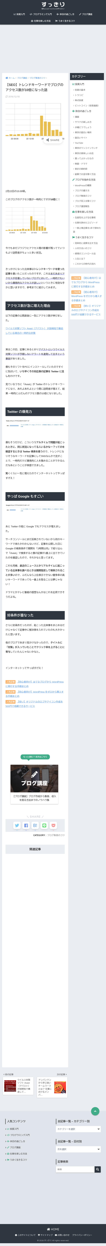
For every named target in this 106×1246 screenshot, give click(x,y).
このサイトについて (25, 1238)
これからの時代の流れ (85, 264)
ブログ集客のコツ (56, 837)
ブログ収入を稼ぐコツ (85, 201)
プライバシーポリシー (82, 1238)
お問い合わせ (62, 1238)
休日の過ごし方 (65, 14)
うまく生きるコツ (65, 21)
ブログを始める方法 (84, 180)
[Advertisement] (53, 48)
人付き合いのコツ (83, 249)
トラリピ (79, 95)
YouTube (79, 143)
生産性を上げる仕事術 (85, 218)
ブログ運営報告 (82, 206)
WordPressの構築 (83, 186)
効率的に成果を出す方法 (86, 244)
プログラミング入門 (41, 14)
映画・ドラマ (81, 164)
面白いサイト (81, 138)
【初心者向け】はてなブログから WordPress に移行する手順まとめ (86, 282)
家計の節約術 (81, 169)
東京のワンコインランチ (86, 148)
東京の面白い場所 (83, 133)
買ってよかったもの (84, 159)
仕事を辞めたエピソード (86, 223)
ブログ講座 (85, 14)
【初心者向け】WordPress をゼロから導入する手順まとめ (86, 296)
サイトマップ (45, 1238)
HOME (53, 1232)
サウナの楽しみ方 (83, 122)
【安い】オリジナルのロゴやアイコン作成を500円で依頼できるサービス (86, 310)
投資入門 (19, 14)
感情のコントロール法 (85, 254)
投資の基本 (80, 90)
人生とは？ (80, 259)
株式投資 (79, 100)
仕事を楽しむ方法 (41, 21)
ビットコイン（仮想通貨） (87, 105)
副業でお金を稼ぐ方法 (85, 174)
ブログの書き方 (82, 191)
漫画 (77, 117)
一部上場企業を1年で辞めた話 (87, 230)
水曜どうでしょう (83, 127)
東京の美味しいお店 (84, 153)
